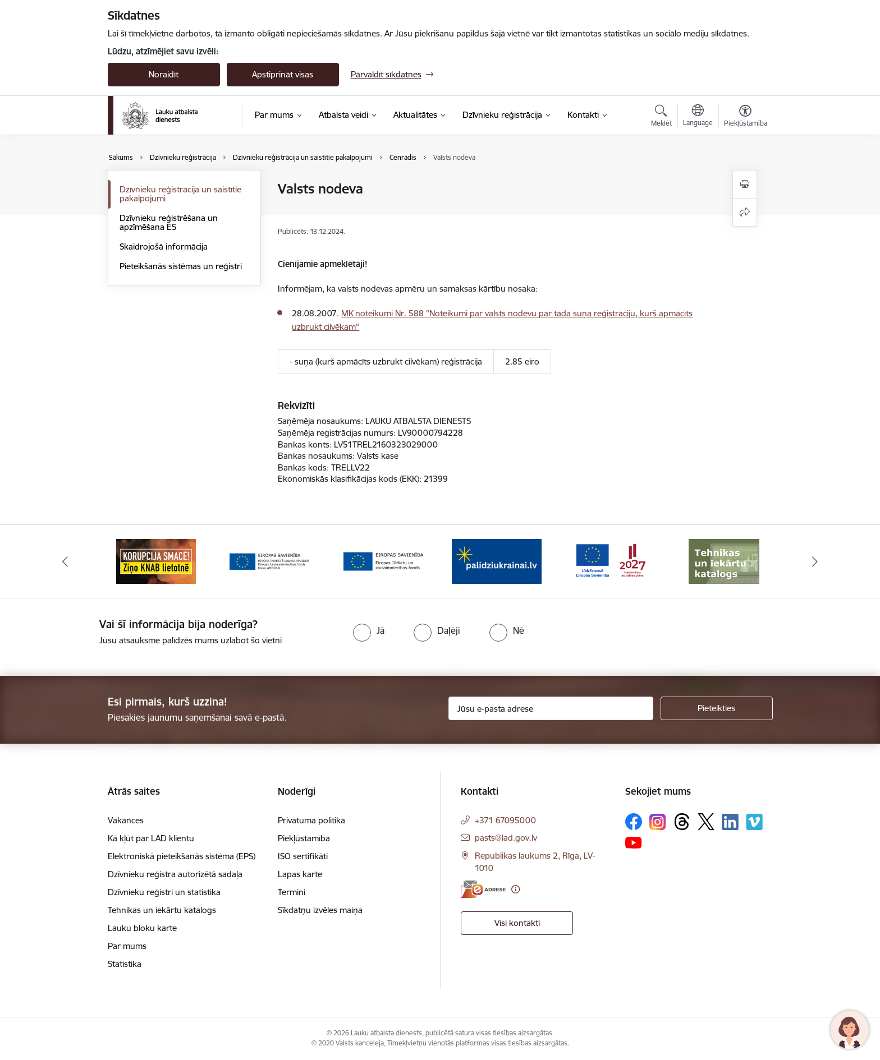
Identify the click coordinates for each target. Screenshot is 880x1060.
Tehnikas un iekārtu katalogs (162, 910)
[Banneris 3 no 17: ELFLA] (269, 560)
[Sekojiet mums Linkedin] (730, 822)
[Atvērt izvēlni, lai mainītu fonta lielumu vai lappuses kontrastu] (745, 117)
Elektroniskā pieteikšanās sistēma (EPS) (181, 856)
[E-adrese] (483, 889)
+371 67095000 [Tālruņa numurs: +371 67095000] (505, 820)
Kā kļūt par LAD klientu (151, 838)
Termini (291, 892)
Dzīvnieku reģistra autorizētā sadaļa (175, 874)
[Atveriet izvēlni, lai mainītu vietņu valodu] (697, 117)
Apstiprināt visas (282, 74)
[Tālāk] (815, 561)
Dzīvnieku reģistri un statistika (164, 892)
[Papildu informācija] (515, 889)
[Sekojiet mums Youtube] (633, 842)
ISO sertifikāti (303, 856)
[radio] (368, 630)
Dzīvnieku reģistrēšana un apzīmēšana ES (169, 222)
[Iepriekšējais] (65, 561)
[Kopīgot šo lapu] (745, 212)
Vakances (126, 820)
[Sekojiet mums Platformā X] (706, 821)
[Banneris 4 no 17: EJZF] (383, 560)
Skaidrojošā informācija (164, 246)
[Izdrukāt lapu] (745, 184)
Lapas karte (300, 874)
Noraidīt (163, 74)
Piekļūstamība (304, 838)
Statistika (124, 963)
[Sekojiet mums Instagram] (657, 822)
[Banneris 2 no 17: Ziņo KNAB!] (156, 560)
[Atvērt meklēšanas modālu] (661, 117)
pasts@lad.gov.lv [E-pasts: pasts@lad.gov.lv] (506, 837)
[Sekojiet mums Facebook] (633, 821)
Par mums (127, 946)
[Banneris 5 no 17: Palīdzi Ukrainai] (497, 560)
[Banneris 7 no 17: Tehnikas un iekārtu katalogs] (724, 560)
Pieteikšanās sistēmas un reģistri (181, 266)
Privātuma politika (311, 820)
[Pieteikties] (717, 708)
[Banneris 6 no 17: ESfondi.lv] (610, 560)
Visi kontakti (517, 923)
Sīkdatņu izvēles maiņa (320, 910)
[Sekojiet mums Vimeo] (754, 822)
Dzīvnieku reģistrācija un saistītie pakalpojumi (180, 194)
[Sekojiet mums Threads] (681, 821)
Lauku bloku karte (142, 928)
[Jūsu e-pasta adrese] (550, 708)
